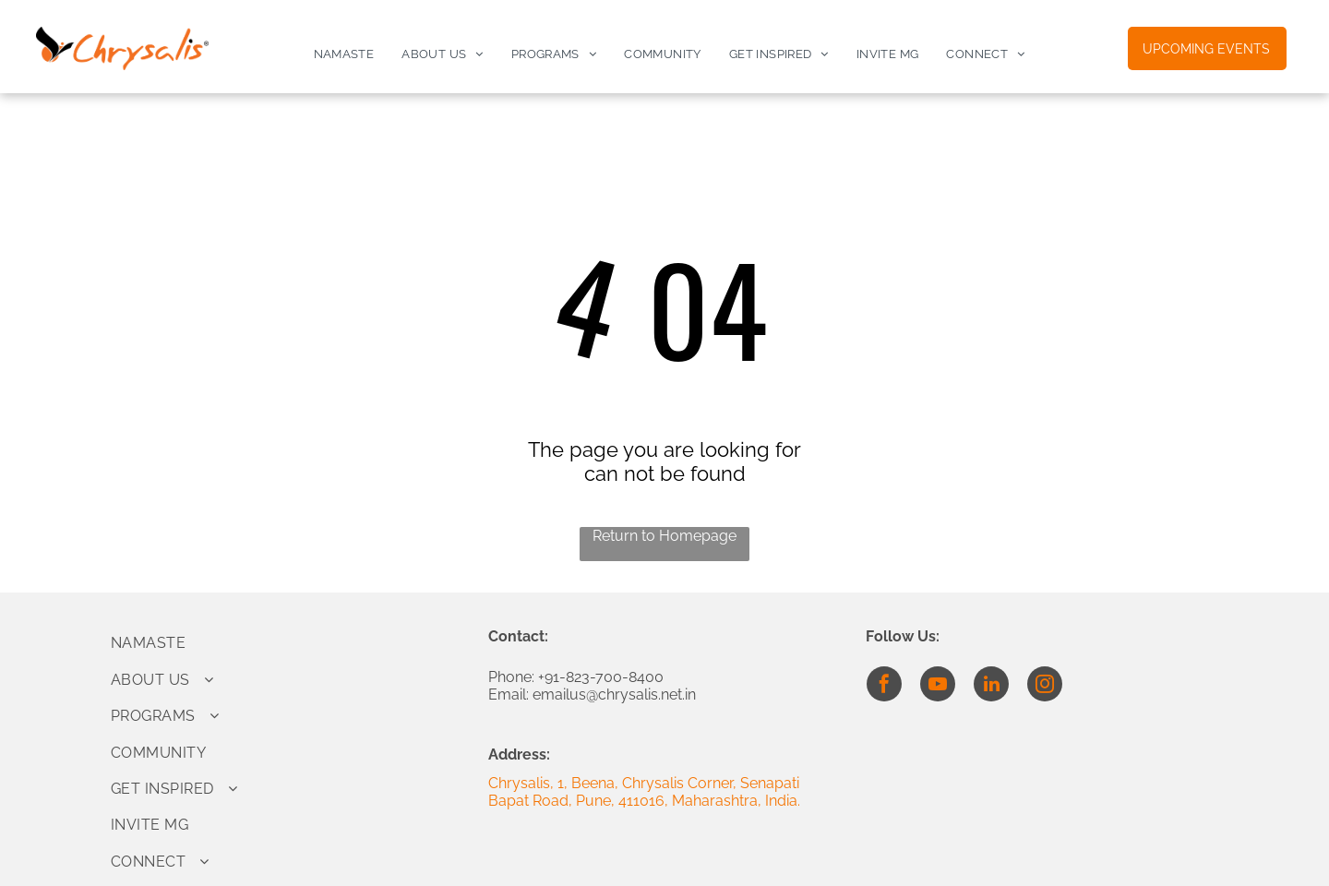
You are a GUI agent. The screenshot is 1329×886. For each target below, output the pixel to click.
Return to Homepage (664, 536)
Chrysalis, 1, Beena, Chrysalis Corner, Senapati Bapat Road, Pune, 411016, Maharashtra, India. (644, 791)
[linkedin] (991, 686)
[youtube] (937, 686)
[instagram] (1044, 686)
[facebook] (884, 686)
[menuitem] (344, 54)
